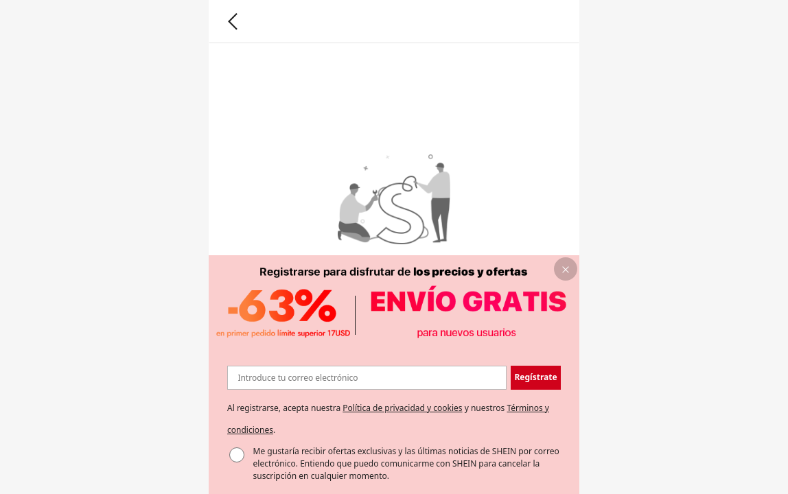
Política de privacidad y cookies (402, 408)
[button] (566, 269)
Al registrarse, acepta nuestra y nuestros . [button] (388, 419)
